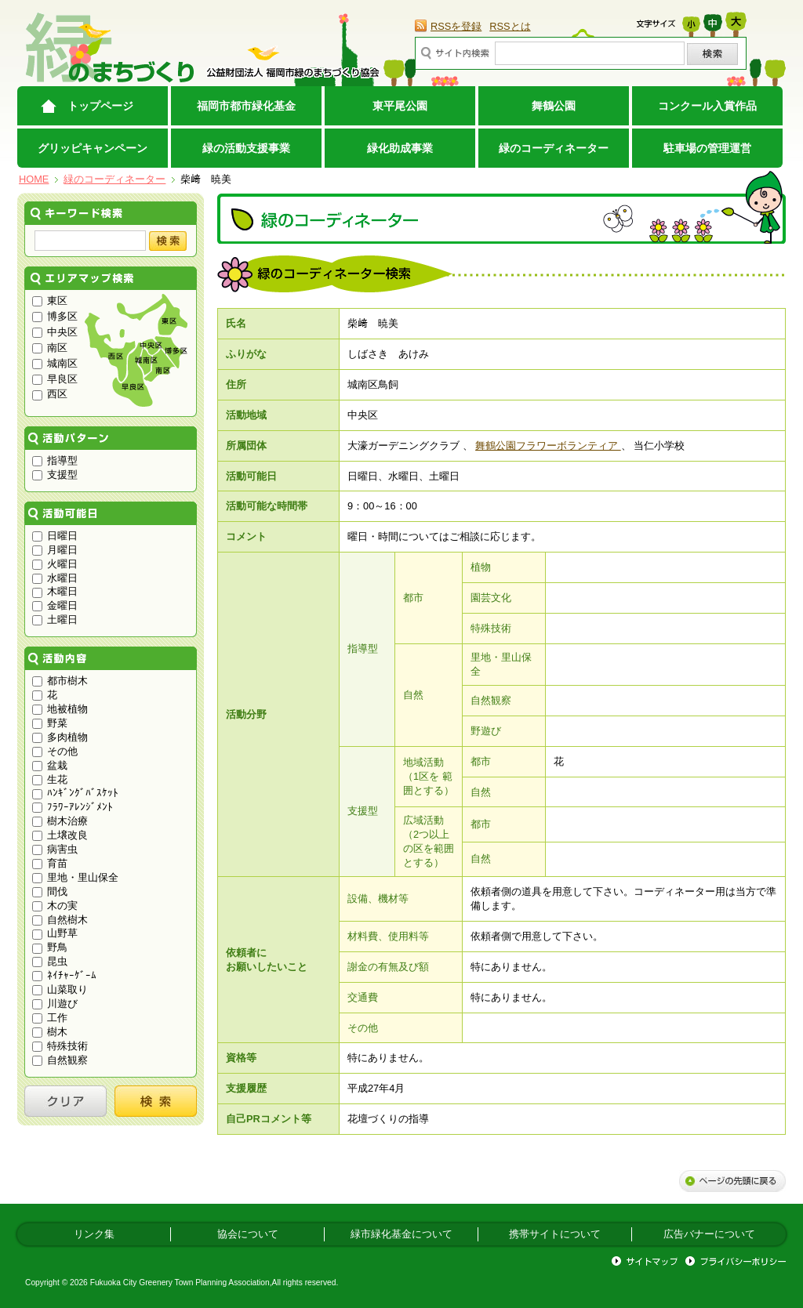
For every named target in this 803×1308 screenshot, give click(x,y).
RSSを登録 (456, 26)
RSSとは (509, 26)
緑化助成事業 (400, 148)
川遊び (55, 1003)
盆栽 (49, 765)
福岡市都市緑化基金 (246, 106)
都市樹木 (60, 681)
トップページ (100, 106)
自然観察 (60, 1060)
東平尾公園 (399, 106)
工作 (49, 1018)
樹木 (49, 1032)
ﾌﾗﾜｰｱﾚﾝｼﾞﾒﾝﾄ (72, 807)
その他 (55, 751)
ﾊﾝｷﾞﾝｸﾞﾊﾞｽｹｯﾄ (75, 793)
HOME (34, 179)
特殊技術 (60, 1046)
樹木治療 (60, 821)
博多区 (55, 316)
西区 (49, 394)
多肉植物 (60, 737)
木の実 (55, 905)
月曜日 (55, 550)
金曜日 (55, 605)
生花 (49, 779)
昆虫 (49, 961)
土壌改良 (60, 835)
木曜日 (55, 591)
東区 (49, 300)
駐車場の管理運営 (707, 148)
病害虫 (55, 849)
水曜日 (55, 578)
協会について (247, 1234)
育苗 (49, 863)
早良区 (55, 379)
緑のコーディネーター (554, 148)
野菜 (49, 723)
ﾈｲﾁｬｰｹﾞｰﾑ (64, 975)
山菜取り (60, 989)
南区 (49, 347)
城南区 (55, 363)
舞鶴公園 (554, 106)
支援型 (55, 474)
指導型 (55, 460)
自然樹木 (60, 920)
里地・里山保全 (75, 877)
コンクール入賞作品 (707, 106)
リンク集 (94, 1234)
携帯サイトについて (555, 1234)
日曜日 (55, 536)
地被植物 (60, 709)
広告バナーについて (709, 1234)
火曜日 (55, 564)
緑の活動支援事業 (246, 148)
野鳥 (49, 947)
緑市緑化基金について (401, 1234)
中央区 (55, 332)
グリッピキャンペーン (92, 148)
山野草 (55, 933)
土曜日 (55, 619)
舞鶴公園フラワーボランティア (548, 445)
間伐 (49, 891)
